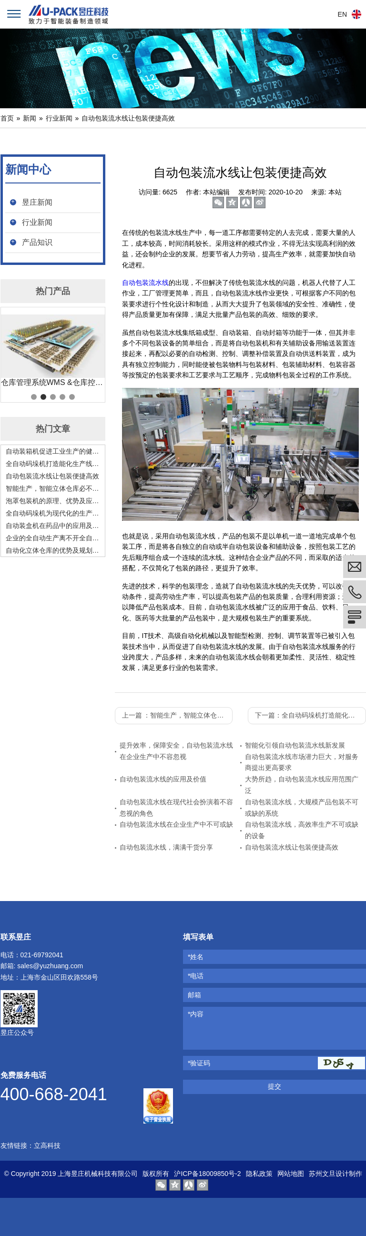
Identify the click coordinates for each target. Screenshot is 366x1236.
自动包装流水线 (145, 282)
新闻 (29, 118)
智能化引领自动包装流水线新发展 (295, 745)
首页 (7, 118)
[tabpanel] (53, 351)
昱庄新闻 (37, 202)
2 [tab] (43, 397)
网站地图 (290, 1173)
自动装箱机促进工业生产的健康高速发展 (53, 451)
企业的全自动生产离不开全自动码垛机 (53, 538)
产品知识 (37, 242)
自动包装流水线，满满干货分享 (166, 847)
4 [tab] (62, 397)
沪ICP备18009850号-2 (207, 1173)
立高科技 (47, 1145)
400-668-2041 (53, 1094)
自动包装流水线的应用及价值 (163, 779)
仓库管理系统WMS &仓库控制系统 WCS (53, 382)
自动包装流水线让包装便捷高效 (128, 118)
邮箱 (194, 995)
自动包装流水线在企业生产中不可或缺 (176, 824)
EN (342, 14)
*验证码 (199, 1063)
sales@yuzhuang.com (50, 966)
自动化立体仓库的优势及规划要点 (53, 550)
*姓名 (195, 957)
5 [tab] (72, 397)
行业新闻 (59, 118)
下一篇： (310, 715)
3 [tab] (53, 397)
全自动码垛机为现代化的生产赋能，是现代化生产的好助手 (53, 513)
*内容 (195, 1014)
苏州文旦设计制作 (335, 1173)
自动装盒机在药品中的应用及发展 (53, 525)
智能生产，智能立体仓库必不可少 (53, 488)
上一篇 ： (177, 715)
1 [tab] (34, 397)
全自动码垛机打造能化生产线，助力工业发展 (53, 463)
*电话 (195, 976)
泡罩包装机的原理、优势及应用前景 (53, 501)
